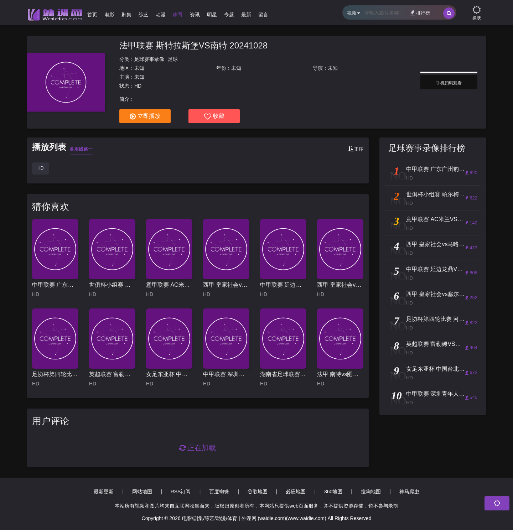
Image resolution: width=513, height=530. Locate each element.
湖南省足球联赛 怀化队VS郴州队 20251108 (283, 374)
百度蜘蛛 (219, 491)
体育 (178, 14)
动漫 (161, 14)
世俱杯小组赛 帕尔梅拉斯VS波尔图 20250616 (112, 285)
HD (40, 168)
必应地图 (296, 491)
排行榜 (420, 13)
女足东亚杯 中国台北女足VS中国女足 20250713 (169, 374)
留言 (263, 14)
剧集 (126, 14)
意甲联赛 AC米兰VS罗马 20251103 (169, 285)
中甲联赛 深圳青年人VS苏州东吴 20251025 (226, 374)
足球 (173, 59)
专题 (229, 14)
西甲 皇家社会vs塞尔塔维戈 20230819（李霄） (340, 285)
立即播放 (145, 116)
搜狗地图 (371, 491)
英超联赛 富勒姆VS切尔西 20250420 (112, 374)
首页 (92, 14)
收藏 (214, 116)
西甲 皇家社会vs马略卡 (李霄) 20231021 (226, 285)
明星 (212, 14)
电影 (109, 14)
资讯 (195, 14)
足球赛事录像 (149, 59)
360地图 (333, 491)
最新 (246, 14)
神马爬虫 (409, 491)
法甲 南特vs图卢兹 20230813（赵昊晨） (340, 374)
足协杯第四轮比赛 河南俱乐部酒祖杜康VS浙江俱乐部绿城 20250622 (55, 374)
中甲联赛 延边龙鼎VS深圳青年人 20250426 (283, 285)
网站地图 (142, 491)
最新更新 (104, 491)
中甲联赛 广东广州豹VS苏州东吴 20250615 (55, 285)
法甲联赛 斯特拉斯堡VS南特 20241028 (193, 45)
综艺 (144, 14)
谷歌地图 (258, 491)
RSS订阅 (181, 491)
